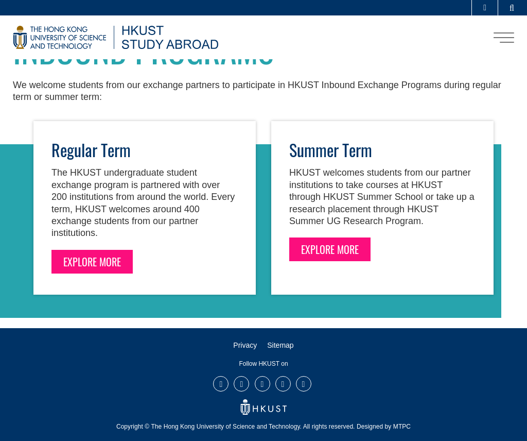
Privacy (245, 345)
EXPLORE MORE (92, 261)
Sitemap (280, 345)
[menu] (504, 37)
